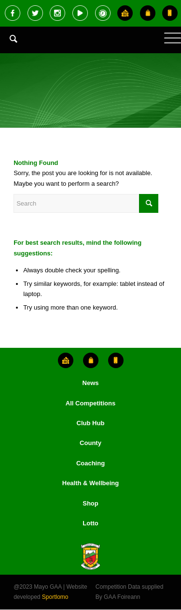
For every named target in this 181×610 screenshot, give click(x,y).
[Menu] (167, 46)
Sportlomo (55, 597)
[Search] (8, 39)
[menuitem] (8, 46)
